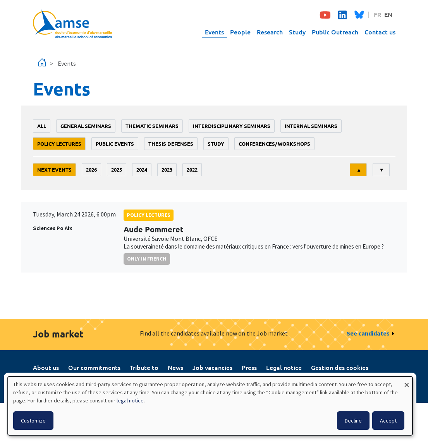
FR (377, 14)
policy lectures (59, 143)
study (216, 143)
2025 (116, 169)
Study (297, 31)
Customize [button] (33, 420)
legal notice (130, 400)
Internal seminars (311, 126)
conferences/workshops (274, 143)
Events (214, 31)
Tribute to (144, 367)
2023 (167, 169)
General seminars (85, 126)
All (41, 126)
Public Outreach (335, 31)
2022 (192, 169)
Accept (388, 420)
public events (115, 143)
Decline (353, 420)
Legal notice (284, 367)
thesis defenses (170, 143)
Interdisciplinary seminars (231, 126)
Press (249, 367)
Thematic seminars (152, 126)
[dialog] (210, 406)
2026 (91, 169)
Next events (54, 169)
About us (46, 367)
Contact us (379, 31)
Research (270, 31)
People (240, 31)
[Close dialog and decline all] (407, 381)
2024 (141, 169)
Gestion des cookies (339, 367)
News (175, 367)
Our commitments (94, 367)
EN (388, 14)
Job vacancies (212, 367)
